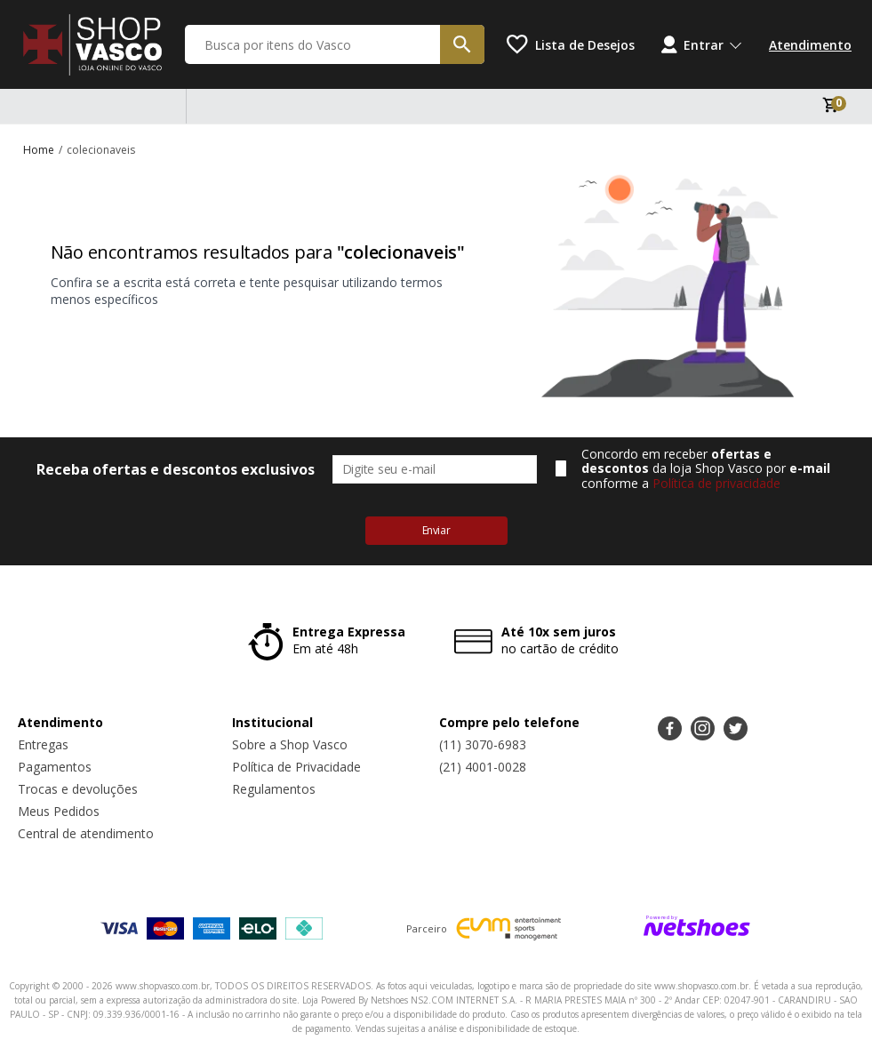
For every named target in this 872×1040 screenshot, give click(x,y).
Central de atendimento (86, 833)
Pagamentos (55, 766)
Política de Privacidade (296, 766)
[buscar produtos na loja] (462, 44)
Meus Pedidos (59, 811)
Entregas (43, 744)
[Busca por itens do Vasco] (334, 44)
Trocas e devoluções (78, 788)
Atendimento (810, 44)
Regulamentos (274, 788)
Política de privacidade (716, 483)
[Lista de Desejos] (571, 44)
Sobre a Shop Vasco (290, 744)
